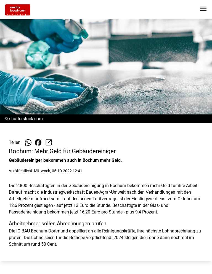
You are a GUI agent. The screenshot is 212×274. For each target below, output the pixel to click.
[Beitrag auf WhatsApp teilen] (28, 142)
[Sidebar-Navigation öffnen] (203, 9)
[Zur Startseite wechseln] (17, 10)
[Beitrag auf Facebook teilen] (38, 142)
